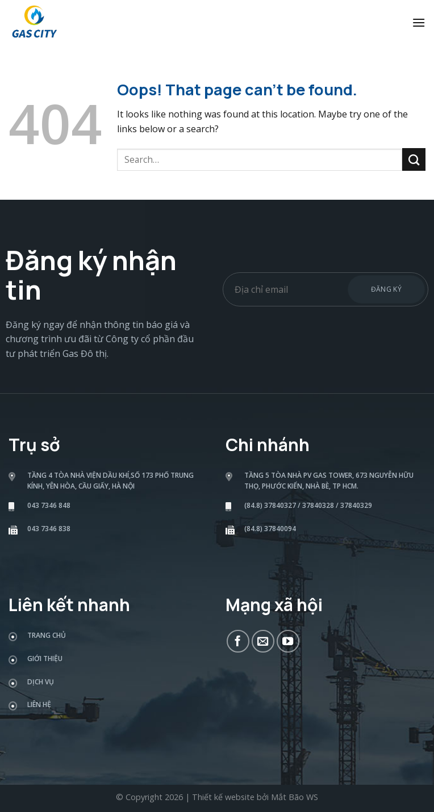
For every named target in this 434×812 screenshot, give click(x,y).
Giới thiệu (44, 658)
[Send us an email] (263, 641)
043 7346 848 (48, 505)
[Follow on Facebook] (238, 641)
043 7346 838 (48, 528)
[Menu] (418, 22)
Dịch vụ (40, 682)
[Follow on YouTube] (288, 641)
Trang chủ (46, 635)
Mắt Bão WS (294, 797)
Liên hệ (39, 704)
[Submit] (413, 159)
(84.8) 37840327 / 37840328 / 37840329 (308, 505)
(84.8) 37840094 (270, 528)
